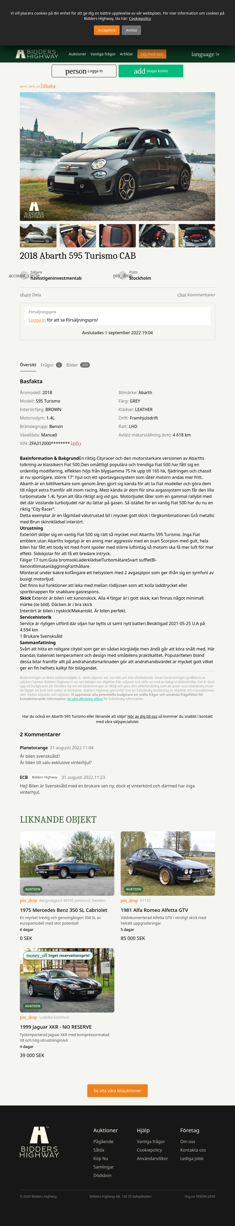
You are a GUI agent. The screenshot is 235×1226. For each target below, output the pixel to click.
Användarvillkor (152, 1158)
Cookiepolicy (140, 18)
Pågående (103, 1141)
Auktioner (77, 53)
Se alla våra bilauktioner (117, 1090)
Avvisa (131, 30)
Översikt (28, 365)
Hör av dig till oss (142, 716)
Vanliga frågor (103, 53)
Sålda (98, 1150)
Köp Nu (100, 1158)
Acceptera (106, 30)
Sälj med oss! (152, 53)
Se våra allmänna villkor (85, 699)
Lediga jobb (191, 1158)
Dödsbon (102, 1175)
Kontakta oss (193, 1150)
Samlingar (103, 1167)
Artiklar (126, 53)
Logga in (37, 320)
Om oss (187, 1141)
